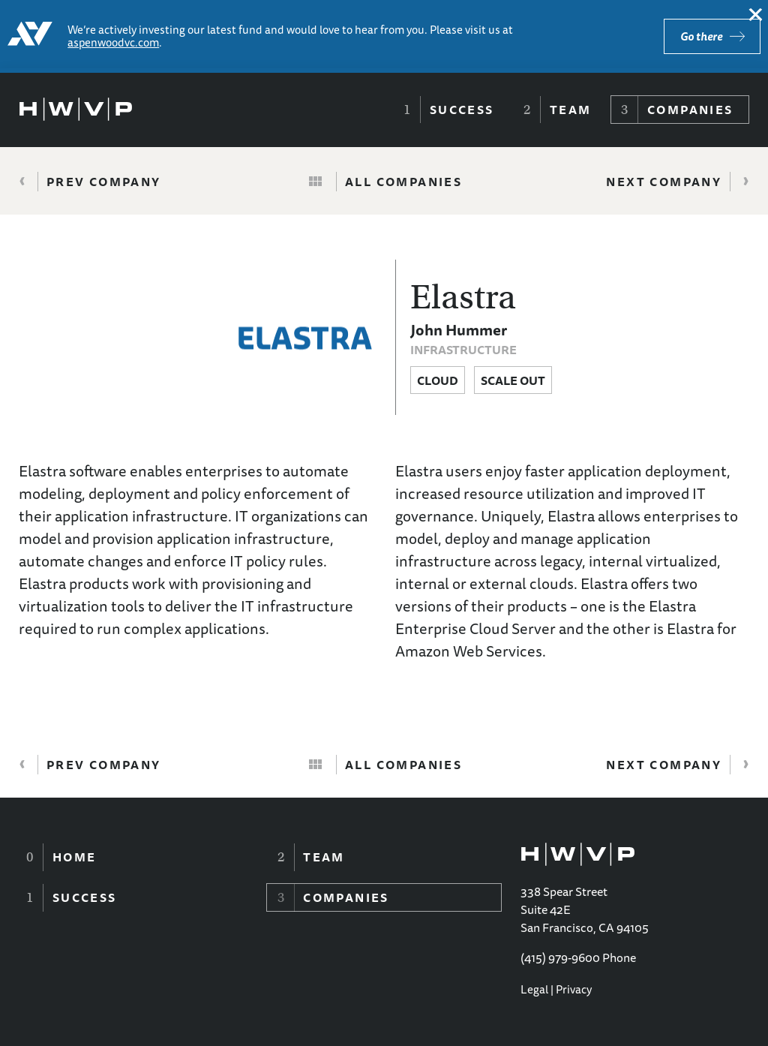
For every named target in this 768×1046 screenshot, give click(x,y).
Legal (534, 989)
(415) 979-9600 (560, 957)
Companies (690, 109)
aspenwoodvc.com (113, 42)
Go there (701, 36)
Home (74, 857)
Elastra (463, 297)
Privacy (574, 989)
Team (571, 109)
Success (462, 109)
